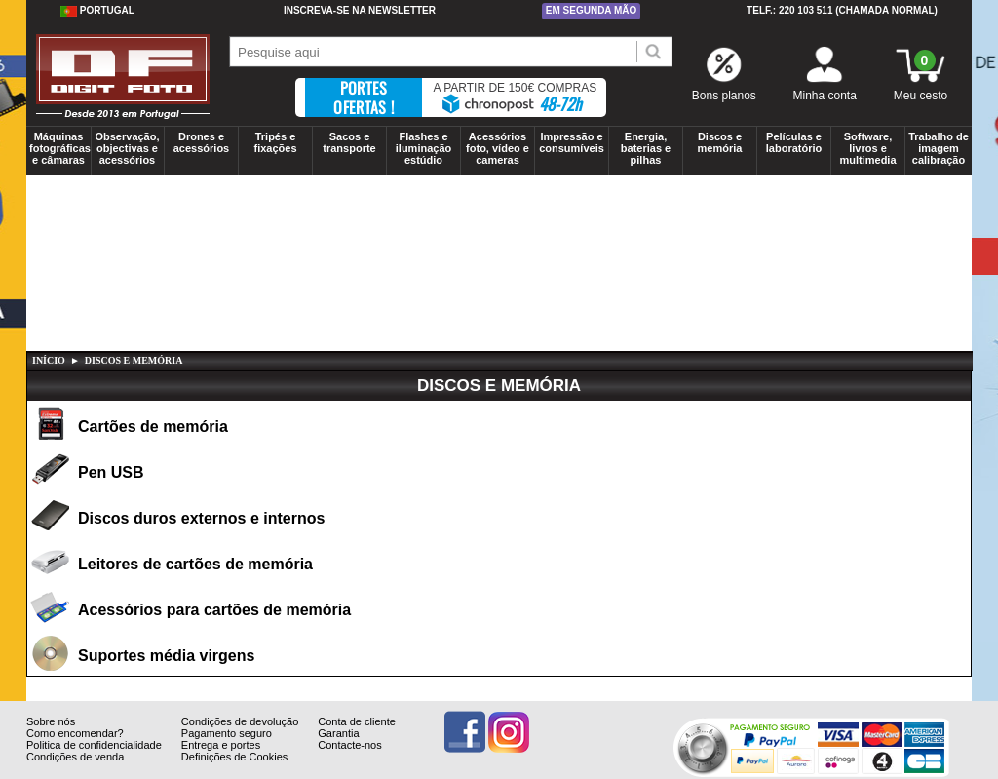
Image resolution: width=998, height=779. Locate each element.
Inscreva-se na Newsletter (360, 10)
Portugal (97, 11)
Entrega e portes (220, 759)
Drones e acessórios (201, 142)
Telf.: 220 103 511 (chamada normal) (842, 10)
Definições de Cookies (234, 771)
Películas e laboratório (794, 142)
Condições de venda (75, 771)
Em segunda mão (591, 10)
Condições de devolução (239, 736)
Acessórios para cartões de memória (214, 610)
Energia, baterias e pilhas (646, 148)
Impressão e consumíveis (571, 142)
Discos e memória (720, 142)
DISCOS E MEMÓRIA (134, 360)
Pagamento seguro (226, 748)
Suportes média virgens (166, 655)
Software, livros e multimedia (867, 148)
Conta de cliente (357, 736)
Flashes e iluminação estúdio (423, 148)
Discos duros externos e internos (201, 518)
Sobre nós (50, 736)
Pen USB (111, 472)
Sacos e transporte (349, 142)
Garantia (338, 748)
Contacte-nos (349, 759)
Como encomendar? (75, 748)
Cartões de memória (153, 426)
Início (48, 360)
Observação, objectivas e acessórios (127, 148)
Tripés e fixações (274, 142)
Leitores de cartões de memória (195, 564)
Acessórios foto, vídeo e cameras (497, 148)
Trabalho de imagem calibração (938, 148)
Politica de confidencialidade (94, 759)
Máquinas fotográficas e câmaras (60, 148)
